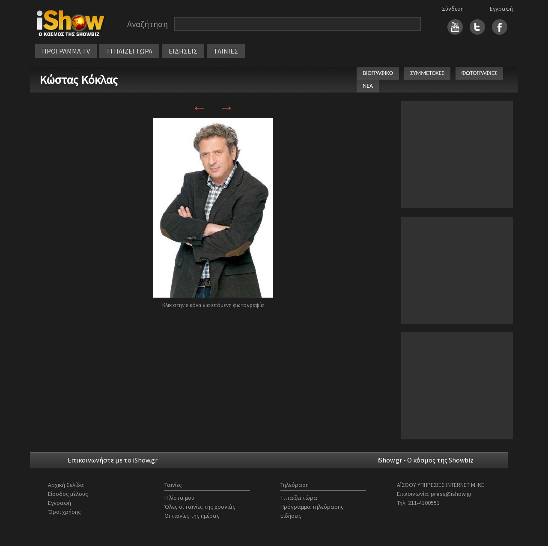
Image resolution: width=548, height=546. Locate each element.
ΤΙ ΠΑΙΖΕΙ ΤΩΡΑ (129, 51)
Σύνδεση (453, 8)
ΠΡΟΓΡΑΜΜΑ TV (66, 51)
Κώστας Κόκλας (78, 79)
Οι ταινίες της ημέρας (192, 515)
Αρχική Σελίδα (66, 485)
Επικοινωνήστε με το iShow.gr (113, 460)
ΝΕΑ (368, 86)
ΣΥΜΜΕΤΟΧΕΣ (427, 73)
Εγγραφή (501, 8)
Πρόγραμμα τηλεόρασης (312, 506)
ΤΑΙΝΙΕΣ (226, 51)
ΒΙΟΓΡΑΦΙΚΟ (378, 73)
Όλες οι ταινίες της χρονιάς (199, 506)
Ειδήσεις (290, 515)
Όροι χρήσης (64, 512)
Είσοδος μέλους (68, 494)
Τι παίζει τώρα (298, 497)
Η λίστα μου (179, 497)
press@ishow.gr (451, 494)
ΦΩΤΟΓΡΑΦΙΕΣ (479, 73)
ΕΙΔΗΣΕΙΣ (183, 51)
